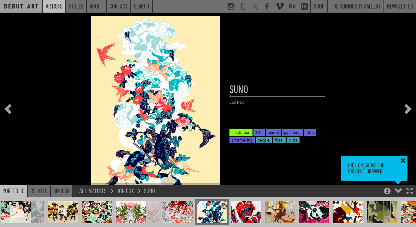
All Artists (93, 190)
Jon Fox (125, 190)
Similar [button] (61, 191)
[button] (410, 191)
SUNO (149, 190)
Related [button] (39, 191)
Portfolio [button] (14, 191)
